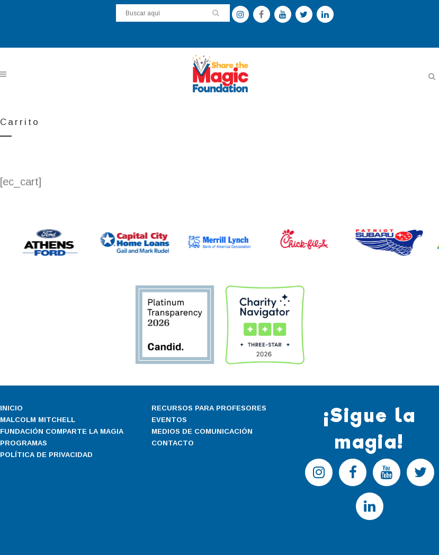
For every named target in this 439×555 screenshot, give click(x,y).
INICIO (11, 408)
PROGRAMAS (23, 443)
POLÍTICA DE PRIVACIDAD (46, 455)
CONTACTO (172, 443)
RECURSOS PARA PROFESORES (208, 408)
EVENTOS (169, 420)
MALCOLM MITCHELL (37, 420)
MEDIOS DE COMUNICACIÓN (202, 431)
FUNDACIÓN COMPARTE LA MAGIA (61, 431)
